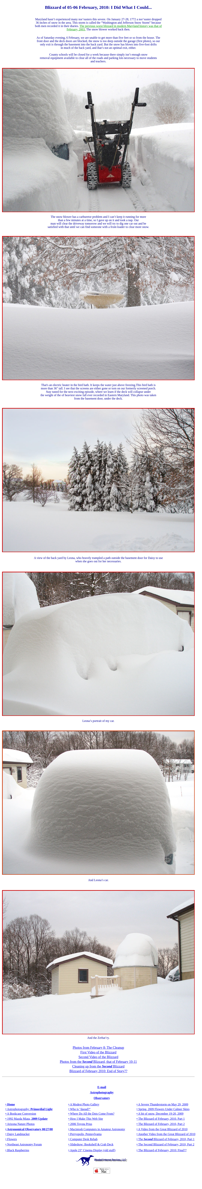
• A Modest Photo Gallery (83, 1104)
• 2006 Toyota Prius (80, 1124)
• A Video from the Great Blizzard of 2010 (162, 1129)
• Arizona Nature (15, 1124)
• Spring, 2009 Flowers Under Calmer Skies (163, 1109)
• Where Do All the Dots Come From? (91, 1113)
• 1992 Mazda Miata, (26, 1118)
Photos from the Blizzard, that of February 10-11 (98, 1062)
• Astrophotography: (28, 1109)
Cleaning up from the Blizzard (98, 1066)
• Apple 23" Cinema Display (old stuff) (91, 1150)
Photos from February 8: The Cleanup (98, 1048)
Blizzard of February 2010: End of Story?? (98, 1071)
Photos (30, 1124)
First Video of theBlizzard (98, 1052)
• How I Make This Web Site (85, 1118)
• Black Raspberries (17, 1150)
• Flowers (11, 1139)
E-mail (101, 1087)
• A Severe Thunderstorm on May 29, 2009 (162, 1104)
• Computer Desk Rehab (82, 1139)
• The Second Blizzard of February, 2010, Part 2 (165, 1144)
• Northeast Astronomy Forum (23, 1144)
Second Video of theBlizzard (98, 1057)
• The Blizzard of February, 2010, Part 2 (161, 1124)
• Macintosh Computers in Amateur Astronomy (96, 1129)
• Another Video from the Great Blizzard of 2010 (166, 1134)
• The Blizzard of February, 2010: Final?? (162, 1150)
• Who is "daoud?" (79, 1109)
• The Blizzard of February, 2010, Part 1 (165, 1139)
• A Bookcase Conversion (20, 1113)
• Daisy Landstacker (17, 1134)
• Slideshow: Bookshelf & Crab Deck (90, 1144)
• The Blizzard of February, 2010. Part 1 (161, 1118)
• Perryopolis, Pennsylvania (85, 1134)
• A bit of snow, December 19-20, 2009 (160, 1113)
